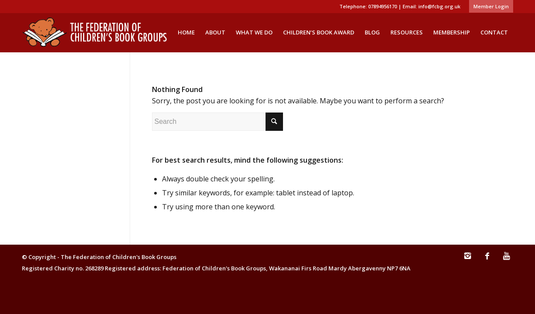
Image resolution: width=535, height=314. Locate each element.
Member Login (491, 6)
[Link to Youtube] (506, 260)
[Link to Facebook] (487, 260)
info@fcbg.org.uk (439, 6)
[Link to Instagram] (467, 260)
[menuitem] (489, 6)
